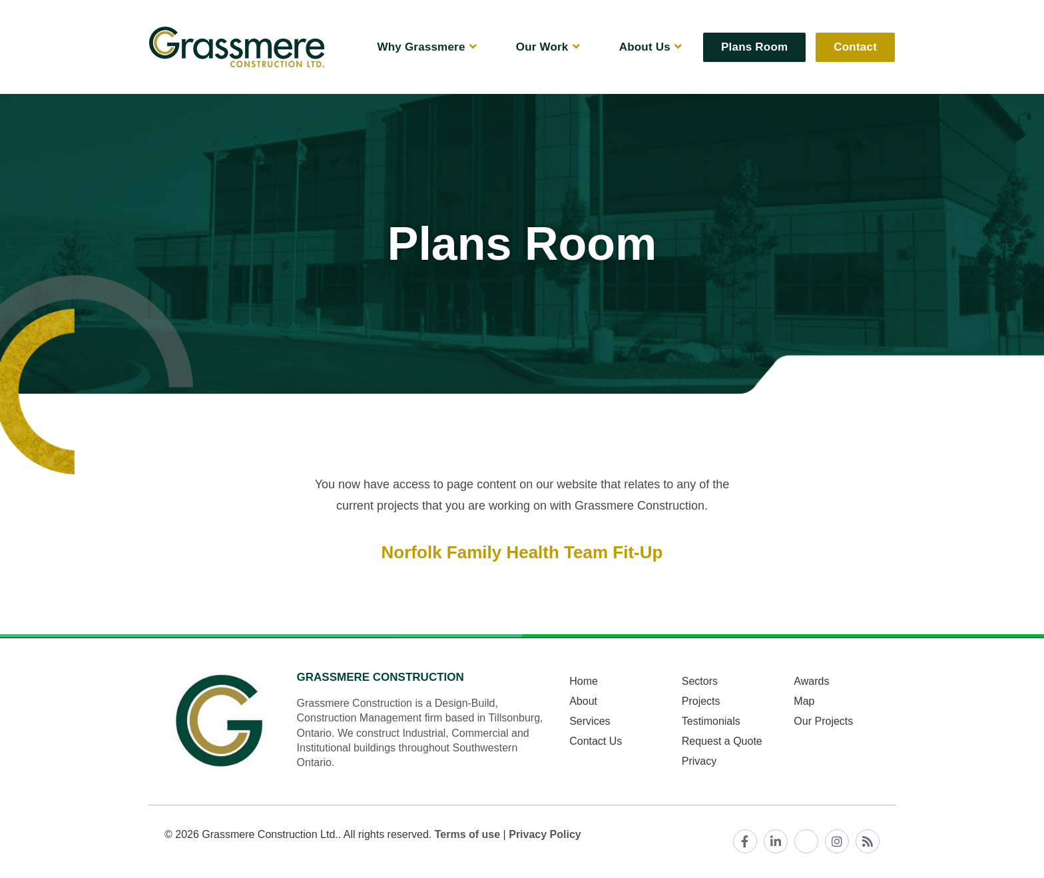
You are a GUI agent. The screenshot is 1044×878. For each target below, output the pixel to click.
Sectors (700, 681)
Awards (811, 681)
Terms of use (467, 834)
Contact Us (595, 741)
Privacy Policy (545, 834)
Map (804, 701)
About (583, 701)
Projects (701, 701)
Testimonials (711, 721)
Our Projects (823, 721)
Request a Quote (722, 741)
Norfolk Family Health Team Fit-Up (522, 552)
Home (583, 681)
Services (589, 721)
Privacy (699, 761)
